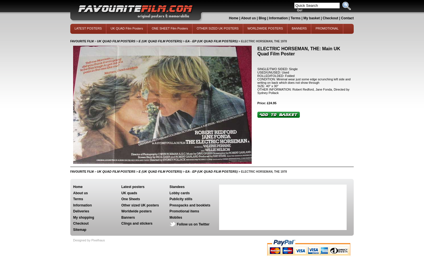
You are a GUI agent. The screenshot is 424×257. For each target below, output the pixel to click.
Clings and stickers (136, 223)
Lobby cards (179, 193)
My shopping (83, 218)
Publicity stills (180, 199)
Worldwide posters (136, 211)
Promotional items (184, 211)
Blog (262, 18)
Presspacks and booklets (189, 205)
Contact (347, 18)
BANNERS (299, 28)
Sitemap (79, 230)
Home (233, 18)
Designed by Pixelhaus (89, 240)
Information (278, 18)
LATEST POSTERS (88, 28)
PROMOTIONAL (326, 28)
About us (248, 18)
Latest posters (133, 187)
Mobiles (175, 218)
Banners (128, 218)
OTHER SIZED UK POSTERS (218, 28)
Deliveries (81, 211)
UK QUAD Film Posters (127, 28)
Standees (177, 187)
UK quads (129, 193)
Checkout (331, 18)
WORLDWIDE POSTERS (265, 28)
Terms (295, 18)
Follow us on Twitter (193, 224)
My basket (312, 18)
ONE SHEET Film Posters (170, 28)
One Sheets (130, 199)
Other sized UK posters (140, 205)
